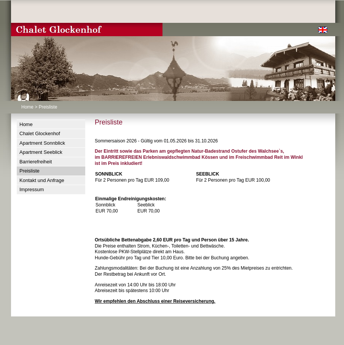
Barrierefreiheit (35, 162)
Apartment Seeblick (40, 152)
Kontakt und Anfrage (41, 180)
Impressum (31, 189)
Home (27, 107)
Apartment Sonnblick (42, 143)
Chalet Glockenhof (39, 133)
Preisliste (29, 171)
